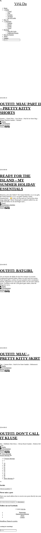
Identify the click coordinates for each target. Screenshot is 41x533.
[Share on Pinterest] (8, 127)
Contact (6, 38)
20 (4, 465)
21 (4, 467)
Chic (8, 13)
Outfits (4, 122)
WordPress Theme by (8, 521)
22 (4, 468)
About (5, 36)
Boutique (6, 30)
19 (4, 463)
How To (6, 20)
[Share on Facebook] (5, 127)
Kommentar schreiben (7, 205)
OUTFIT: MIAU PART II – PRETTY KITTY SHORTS (20, 108)
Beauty (9, 25)
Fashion (9, 23)
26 (4, 475)
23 (4, 470)
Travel (9, 28)
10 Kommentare (6, 368)
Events (9, 26)
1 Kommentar (5, 123)
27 (4, 477)
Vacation (10, 16)
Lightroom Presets (12, 33)
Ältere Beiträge (5, 454)
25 (4, 473)
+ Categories (7, 21)
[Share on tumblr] (9, 127)
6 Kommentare (5, 449)
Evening (9, 15)
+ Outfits (6, 10)
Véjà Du (20, 4)
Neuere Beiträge (6, 455)
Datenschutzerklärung (22, 514)
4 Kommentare (5, 288)
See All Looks (11, 18)
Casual (9, 11)
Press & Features (9, 35)
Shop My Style (11, 31)
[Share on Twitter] (6, 127)
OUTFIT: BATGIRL (16, 271)
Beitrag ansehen (5, 125)
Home (5, 8)
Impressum (22, 512)
